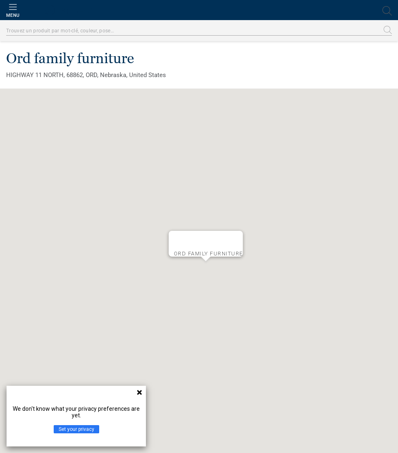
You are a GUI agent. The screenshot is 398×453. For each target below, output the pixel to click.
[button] (205, 267)
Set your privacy (76, 429)
